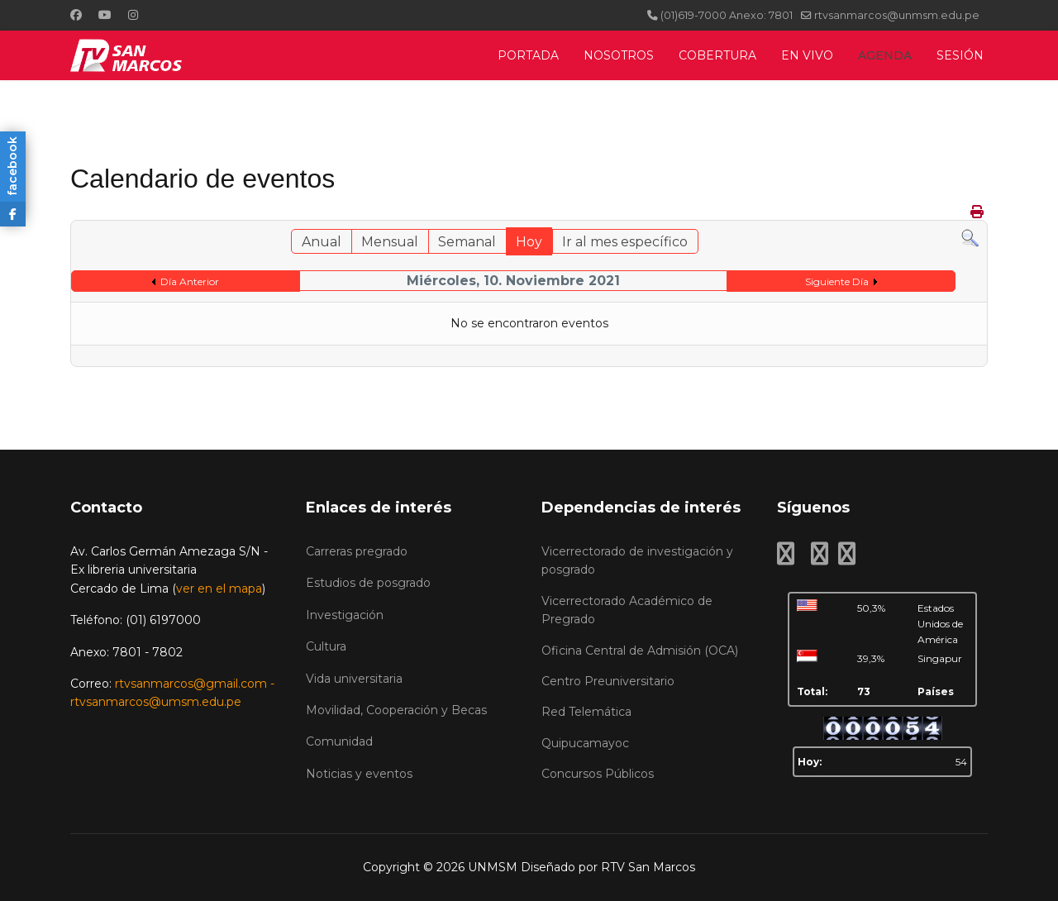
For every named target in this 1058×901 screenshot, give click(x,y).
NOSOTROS (619, 55)
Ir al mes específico (625, 242)
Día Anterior (189, 281)
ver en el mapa (219, 588)
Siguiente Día (837, 281)
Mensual (389, 242)
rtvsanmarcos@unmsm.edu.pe (896, 15)
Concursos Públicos (597, 773)
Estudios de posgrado (368, 582)
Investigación (345, 615)
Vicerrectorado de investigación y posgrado (637, 560)
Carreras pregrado (356, 551)
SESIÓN (960, 55)
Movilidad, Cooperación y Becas (396, 710)
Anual (321, 242)
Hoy (529, 242)
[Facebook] (76, 14)
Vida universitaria (354, 678)
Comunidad (339, 741)
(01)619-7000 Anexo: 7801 (726, 15)
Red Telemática (586, 711)
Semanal (467, 242)
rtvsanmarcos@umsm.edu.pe (155, 701)
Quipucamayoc (585, 743)
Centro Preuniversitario (607, 681)
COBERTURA (717, 55)
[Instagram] (133, 14)
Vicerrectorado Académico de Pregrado (626, 610)
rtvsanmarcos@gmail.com (191, 683)
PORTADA (528, 55)
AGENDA (885, 55)
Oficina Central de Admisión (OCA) (639, 650)
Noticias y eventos (359, 773)
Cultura (326, 646)
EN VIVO (807, 55)
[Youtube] (105, 14)
